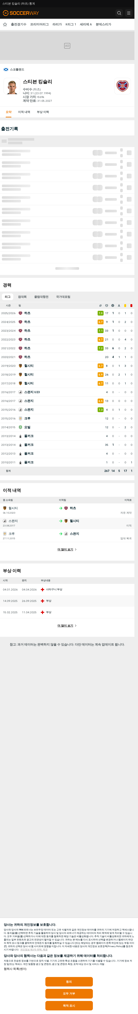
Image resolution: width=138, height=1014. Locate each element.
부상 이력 (43, 112)
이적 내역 (24, 112)
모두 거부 (69, 993)
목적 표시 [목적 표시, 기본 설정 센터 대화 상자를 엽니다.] (69, 1005)
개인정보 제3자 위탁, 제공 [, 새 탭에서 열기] (34, 949)
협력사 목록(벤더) (15, 969)
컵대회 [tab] (22, 296)
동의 (69, 981)
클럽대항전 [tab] (41, 296)
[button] (119, 13)
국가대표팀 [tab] (63, 296)
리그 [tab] (7, 296)
